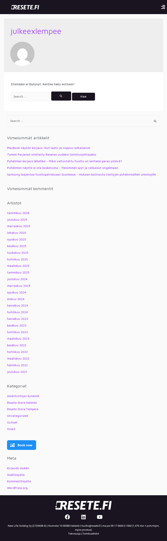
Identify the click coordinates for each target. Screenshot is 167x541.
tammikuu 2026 (18, 213)
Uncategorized (17, 415)
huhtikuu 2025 (17, 259)
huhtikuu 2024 (17, 312)
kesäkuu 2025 (16, 246)
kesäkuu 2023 (16, 325)
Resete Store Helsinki (22, 402)
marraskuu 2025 (18, 226)
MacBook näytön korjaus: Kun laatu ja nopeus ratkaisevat (48, 148)
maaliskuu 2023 (18, 338)
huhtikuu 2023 (17, 332)
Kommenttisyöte (19, 481)
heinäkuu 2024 (17, 305)
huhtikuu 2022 (17, 352)
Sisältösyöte (16, 474)
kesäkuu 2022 (16, 345)
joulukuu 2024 (17, 279)
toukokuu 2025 (17, 252)
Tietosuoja (74, 533)
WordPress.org (17, 488)
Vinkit (11, 429)
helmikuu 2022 (17, 365)
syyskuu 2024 (16, 292)
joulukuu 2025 (17, 219)
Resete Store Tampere (22, 409)
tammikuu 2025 (18, 272)
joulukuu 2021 (17, 371)
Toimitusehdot (90, 533)
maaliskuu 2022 (18, 358)
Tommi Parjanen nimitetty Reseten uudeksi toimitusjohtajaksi (51, 154)
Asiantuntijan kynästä (23, 396)
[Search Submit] (61, 96)
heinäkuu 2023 (17, 318)
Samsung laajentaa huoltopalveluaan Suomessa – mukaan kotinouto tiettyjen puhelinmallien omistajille (81, 174)
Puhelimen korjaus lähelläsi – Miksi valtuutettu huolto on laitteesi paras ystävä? (64, 161)
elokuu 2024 (15, 299)
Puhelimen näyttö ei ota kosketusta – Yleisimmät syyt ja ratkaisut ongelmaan (62, 168)
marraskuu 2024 (18, 285)
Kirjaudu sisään (18, 468)
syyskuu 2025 (16, 239)
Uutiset (12, 422)
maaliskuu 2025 (18, 265)
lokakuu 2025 (16, 232)
